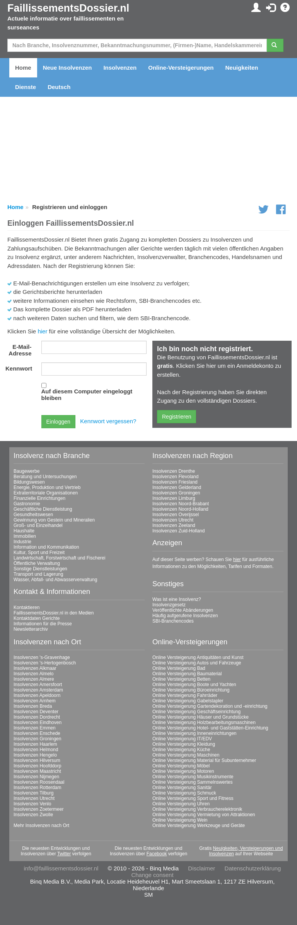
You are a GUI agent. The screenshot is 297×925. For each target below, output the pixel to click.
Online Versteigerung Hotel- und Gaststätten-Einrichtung (210, 728)
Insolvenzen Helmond (36, 749)
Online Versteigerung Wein (180, 820)
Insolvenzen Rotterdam (37, 787)
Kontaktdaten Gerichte (37, 618)
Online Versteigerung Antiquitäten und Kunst (198, 657)
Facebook (157, 853)
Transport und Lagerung (38, 574)
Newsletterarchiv (31, 629)
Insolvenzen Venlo (32, 804)
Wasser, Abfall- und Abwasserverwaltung (55, 579)
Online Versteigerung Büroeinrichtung (190, 690)
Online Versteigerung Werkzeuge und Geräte (198, 825)
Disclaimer (201, 868)
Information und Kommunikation (46, 547)
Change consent (152, 875)
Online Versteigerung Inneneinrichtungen (194, 733)
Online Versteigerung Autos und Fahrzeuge (196, 663)
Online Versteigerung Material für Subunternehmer (204, 760)
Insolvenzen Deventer (36, 711)
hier (42, 331)
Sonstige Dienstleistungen (40, 568)
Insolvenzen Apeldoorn (37, 695)
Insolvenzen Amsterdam (38, 690)
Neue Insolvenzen (67, 67)
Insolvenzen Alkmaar (35, 668)
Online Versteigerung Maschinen (185, 755)
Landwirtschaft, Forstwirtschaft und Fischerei (59, 558)
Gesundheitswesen (33, 514)
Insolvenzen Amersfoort (38, 684)
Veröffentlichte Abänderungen (182, 610)
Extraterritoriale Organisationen (46, 493)
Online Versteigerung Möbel (181, 766)
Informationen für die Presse (43, 623)
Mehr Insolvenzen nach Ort (41, 825)
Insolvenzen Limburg (173, 498)
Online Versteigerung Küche (181, 749)
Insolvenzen (120, 67)
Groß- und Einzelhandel (38, 525)
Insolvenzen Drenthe (173, 471)
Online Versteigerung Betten (181, 679)
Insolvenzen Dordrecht (37, 717)
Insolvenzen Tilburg (33, 793)
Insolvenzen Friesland (175, 482)
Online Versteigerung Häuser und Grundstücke (200, 717)
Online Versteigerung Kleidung (183, 744)
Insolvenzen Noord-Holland (180, 509)
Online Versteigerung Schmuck (184, 793)
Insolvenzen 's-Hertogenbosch (45, 663)
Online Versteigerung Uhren (181, 804)
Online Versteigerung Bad (178, 668)
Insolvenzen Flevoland (175, 476)
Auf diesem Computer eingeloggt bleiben (87, 394)
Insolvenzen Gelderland (176, 487)
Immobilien (25, 536)
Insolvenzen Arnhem (35, 701)
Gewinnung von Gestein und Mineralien (54, 520)
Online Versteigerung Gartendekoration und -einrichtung (210, 706)
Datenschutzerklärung (253, 868)
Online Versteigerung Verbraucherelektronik (197, 809)
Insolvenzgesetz (169, 605)
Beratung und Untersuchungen (45, 476)
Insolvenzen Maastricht (37, 771)
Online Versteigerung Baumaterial (187, 673)
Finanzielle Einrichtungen (39, 498)
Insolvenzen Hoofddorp (37, 766)
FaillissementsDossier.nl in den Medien (54, 613)
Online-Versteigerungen (180, 67)
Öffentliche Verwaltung (37, 563)
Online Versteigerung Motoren (183, 771)
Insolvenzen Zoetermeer (38, 809)
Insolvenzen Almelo (33, 673)
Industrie (22, 541)
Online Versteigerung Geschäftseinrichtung (196, 711)
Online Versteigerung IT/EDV (182, 738)
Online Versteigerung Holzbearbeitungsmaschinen (204, 722)
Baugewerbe (26, 471)
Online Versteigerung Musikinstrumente (192, 776)
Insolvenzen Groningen (176, 493)
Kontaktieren (26, 607)
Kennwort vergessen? (108, 421)
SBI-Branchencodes (173, 621)
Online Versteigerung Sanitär (182, 787)
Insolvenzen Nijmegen (36, 776)
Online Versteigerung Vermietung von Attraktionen (203, 814)
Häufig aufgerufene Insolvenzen (185, 615)
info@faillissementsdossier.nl (61, 868)
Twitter (64, 853)
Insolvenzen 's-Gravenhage (42, 657)
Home (23, 67)
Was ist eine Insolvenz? (176, 599)
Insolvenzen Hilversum (37, 760)
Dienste (25, 87)
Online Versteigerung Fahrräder (184, 695)
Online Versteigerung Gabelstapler (187, 701)
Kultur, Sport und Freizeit (39, 552)
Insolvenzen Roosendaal (39, 782)
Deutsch (59, 87)
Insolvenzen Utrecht (172, 520)
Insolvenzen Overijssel (175, 514)
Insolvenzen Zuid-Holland (178, 531)
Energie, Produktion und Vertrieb (47, 487)
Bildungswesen (29, 482)
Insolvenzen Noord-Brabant (180, 503)
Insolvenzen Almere (34, 679)
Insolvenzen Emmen (35, 728)
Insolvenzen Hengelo (35, 755)
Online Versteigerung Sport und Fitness (192, 798)
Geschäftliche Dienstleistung (43, 509)
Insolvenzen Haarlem (35, 744)
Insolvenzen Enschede (37, 733)
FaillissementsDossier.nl (68, 8)
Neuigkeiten (241, 67)
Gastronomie (27, 503)
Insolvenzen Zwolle (33, 814)
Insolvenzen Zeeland (173, 525)
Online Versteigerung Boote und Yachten (194, 684)
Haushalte (24, 531)
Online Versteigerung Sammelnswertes (192, 782)
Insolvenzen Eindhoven (37, 722)
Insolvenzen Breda (33, 706)
